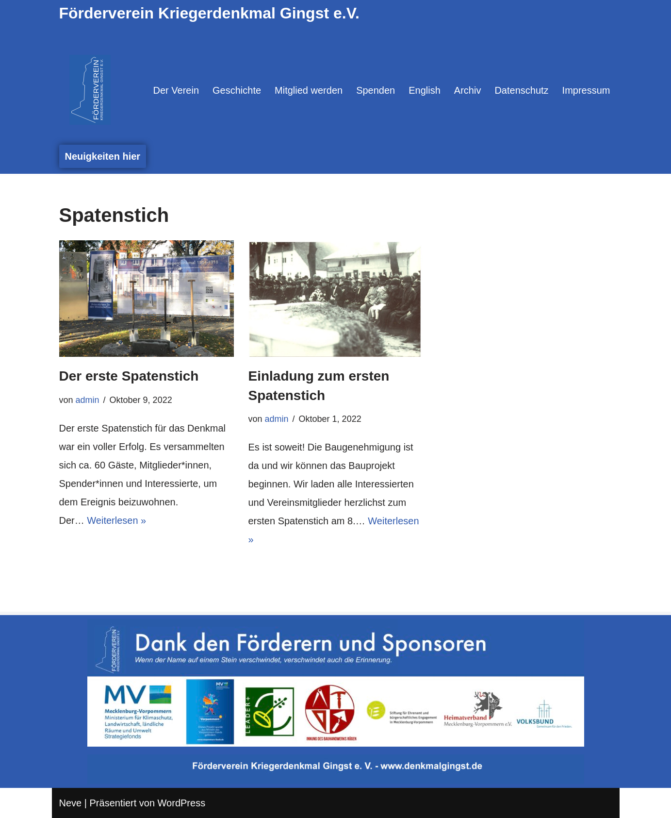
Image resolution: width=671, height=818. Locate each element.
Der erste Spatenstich (129, 376)
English (425, 90)
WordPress (182, 803)
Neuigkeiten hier (103, 156)
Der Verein (176, 90)
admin (87, 400)
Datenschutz (521, 90)
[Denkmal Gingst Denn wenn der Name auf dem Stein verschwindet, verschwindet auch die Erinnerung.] (90, 90)
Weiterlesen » (116, 520)
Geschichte (237, 90)
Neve (70, 803)
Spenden (375, 90)
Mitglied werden (309, 90)
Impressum (586, 90)
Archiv (467, 90)
